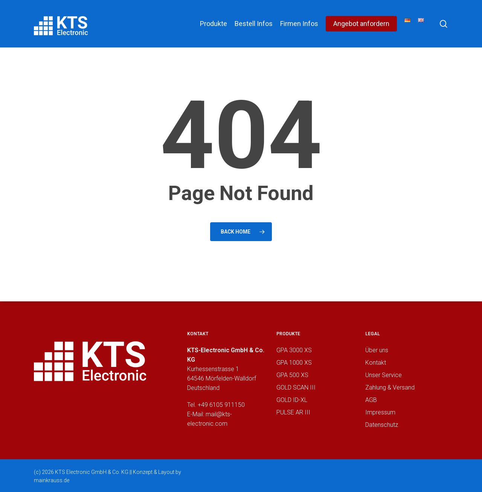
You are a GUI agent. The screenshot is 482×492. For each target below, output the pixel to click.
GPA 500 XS (292, 375)
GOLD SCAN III (296, 387)
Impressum (380, 412)
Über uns (376, 350)
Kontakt (375, 362)
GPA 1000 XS (294, 362)
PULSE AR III (293, 412)
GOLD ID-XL (291, 399)
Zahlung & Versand (390, 387)
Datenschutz (381, 424)
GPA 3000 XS (294, 350)
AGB (371, 399)
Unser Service (383, 375)
